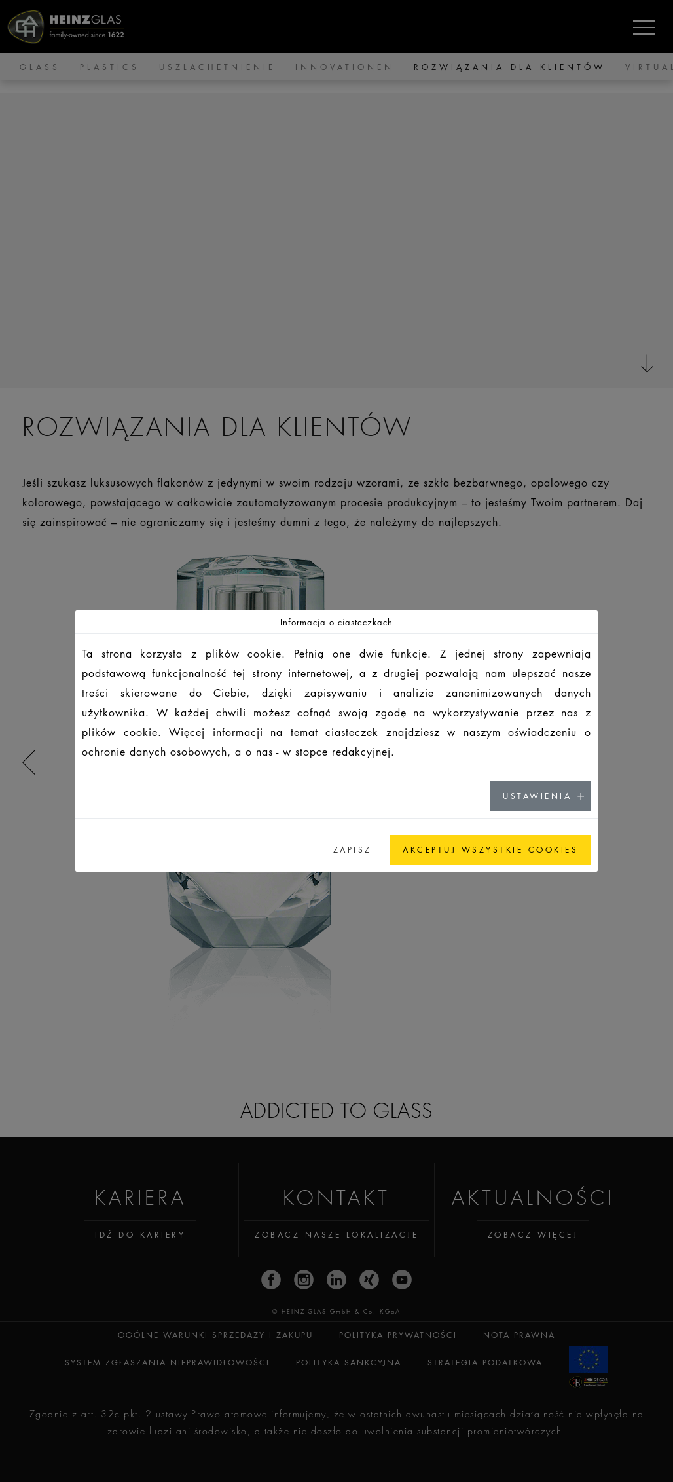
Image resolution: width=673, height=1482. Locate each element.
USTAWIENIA (537, 796)
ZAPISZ (352, 849)
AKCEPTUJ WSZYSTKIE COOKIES (490, 849)
